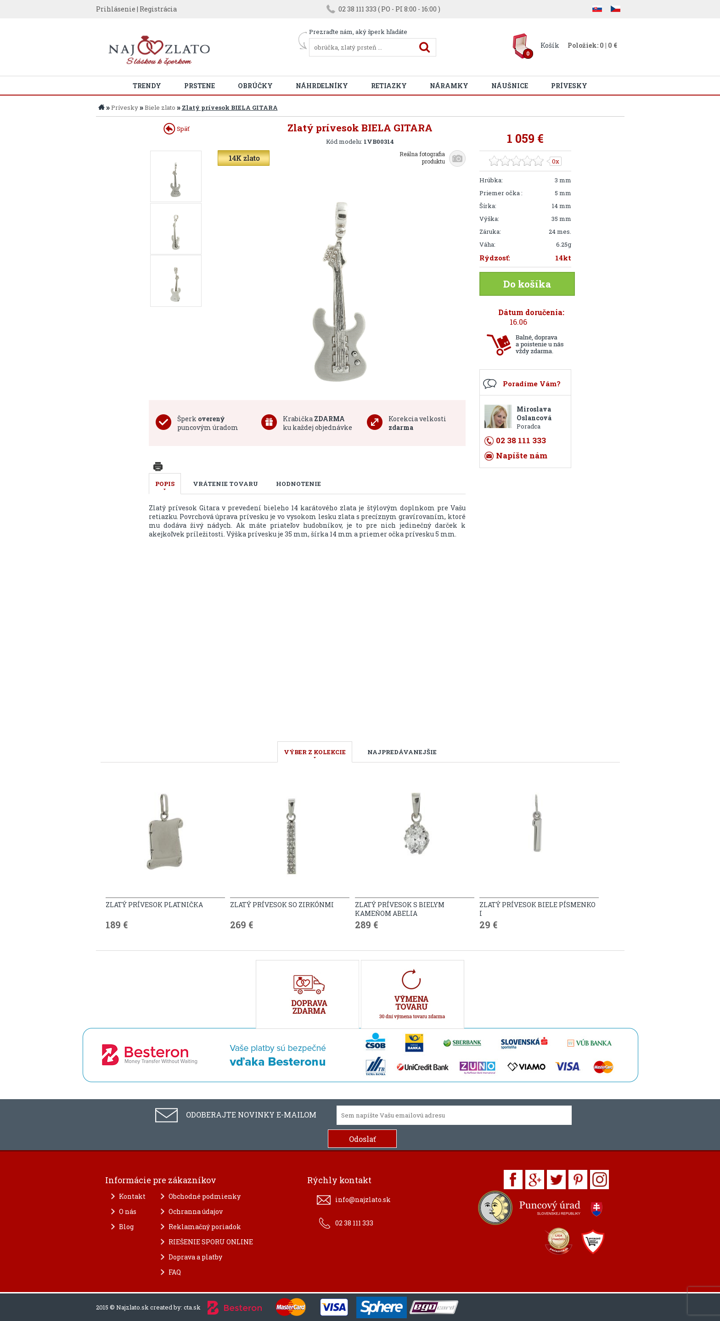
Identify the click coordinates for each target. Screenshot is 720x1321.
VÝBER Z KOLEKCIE (315, 752)
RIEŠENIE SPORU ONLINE (211, 1241)
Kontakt (132, 1196)
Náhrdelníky (322, 85)
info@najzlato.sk (363, 1199)
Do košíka (527, 283)
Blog (126, 1226)
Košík (549, 45)
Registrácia (158, 9)
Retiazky (389, 85)
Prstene (199, 85)
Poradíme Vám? (532, 383)
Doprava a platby (195, 1257)
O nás (127, 1211)
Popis (164, 484)
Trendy (147, 85)
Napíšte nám (521, 455)
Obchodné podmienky (205, 1196)
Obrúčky (255, 85)
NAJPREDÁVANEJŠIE (402, 752)
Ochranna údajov (196, 1211)
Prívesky (569, 85)
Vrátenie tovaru (225, 484)
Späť (176, 128)
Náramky (449, 85)
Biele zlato (160, 107)
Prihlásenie (115, 9)
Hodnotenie (298, 484)
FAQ (175, 1272)
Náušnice (509, 85)
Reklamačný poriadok (205, 1226)
